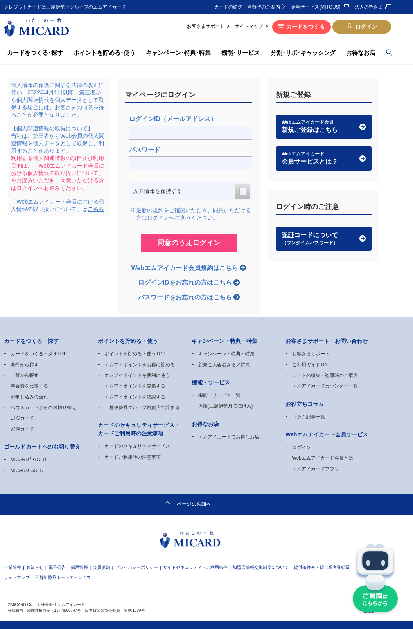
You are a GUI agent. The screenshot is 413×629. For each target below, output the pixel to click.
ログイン (366, 26)
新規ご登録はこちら (324, 126)
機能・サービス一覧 (219, 395)
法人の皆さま (369, 7)
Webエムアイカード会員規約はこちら (184, 268)
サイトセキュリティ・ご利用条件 (195, 567)
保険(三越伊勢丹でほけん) (225, 406)
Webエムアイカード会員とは (322, 458)
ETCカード (22, 418)
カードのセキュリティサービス (137, 446)
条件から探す (25, 365)
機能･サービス (240, 52)
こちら (96, 209)
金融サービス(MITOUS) (315, 7)
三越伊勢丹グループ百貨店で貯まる (142, 407)
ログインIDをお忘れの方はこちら (185, 282)
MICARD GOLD (29, 459)
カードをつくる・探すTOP (39, 354)
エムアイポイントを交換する (134, 386)
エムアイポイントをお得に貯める (139, 365)
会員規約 (101, 567)
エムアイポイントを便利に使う (137, 375)
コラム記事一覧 (308, 417)
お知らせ (34, 567)
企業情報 (12, 567)
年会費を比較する (29, 386)
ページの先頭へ (194, 504)
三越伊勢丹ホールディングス (63, 577)
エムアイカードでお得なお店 (228, 437)
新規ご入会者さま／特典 (224, 365)
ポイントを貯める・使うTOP (134, 354)
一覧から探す (25, 375)
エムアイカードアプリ (315, 469)
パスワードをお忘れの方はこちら (185, 297)
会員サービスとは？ (324, 158)
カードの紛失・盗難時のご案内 (247, 7)
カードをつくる (305, 26)
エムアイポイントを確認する (134, 397)
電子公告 (57, 567)
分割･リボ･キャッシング (303, 52)
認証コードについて (324, 239)
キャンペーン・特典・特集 (226, 354)
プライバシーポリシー (136, 567)
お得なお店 (360, 52)
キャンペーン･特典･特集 (178, 52)
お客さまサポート (205, 26)
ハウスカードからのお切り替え (43, 407)
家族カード (22, 429)
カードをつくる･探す (35, 52)
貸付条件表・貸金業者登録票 (322, 567)
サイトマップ (249, 26)
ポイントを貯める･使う (104, 52)
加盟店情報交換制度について (261, 567)
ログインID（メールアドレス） (173, 118)
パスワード (144, 149)
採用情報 (79, 567)
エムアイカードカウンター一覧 (325, 386)
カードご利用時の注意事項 (132, 457)
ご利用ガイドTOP (311, 365)
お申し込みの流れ (29, 397)
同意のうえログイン (189, 243)
